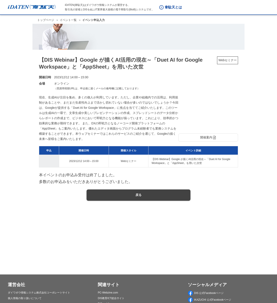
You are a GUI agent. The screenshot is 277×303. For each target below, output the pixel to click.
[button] (208, 137)
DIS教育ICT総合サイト (111, 298)
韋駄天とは (173, 7)
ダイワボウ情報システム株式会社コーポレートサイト (39, 292)
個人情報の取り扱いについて (25, 298)
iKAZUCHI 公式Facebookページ (209, 299)
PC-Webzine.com (108, 292)
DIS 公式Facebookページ (206, 293)
